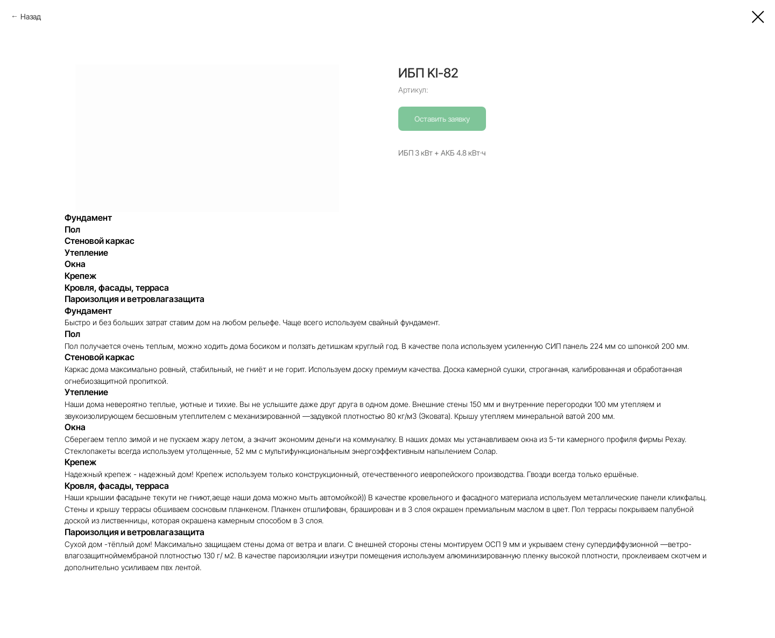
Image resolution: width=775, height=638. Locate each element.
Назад (30, 16)
